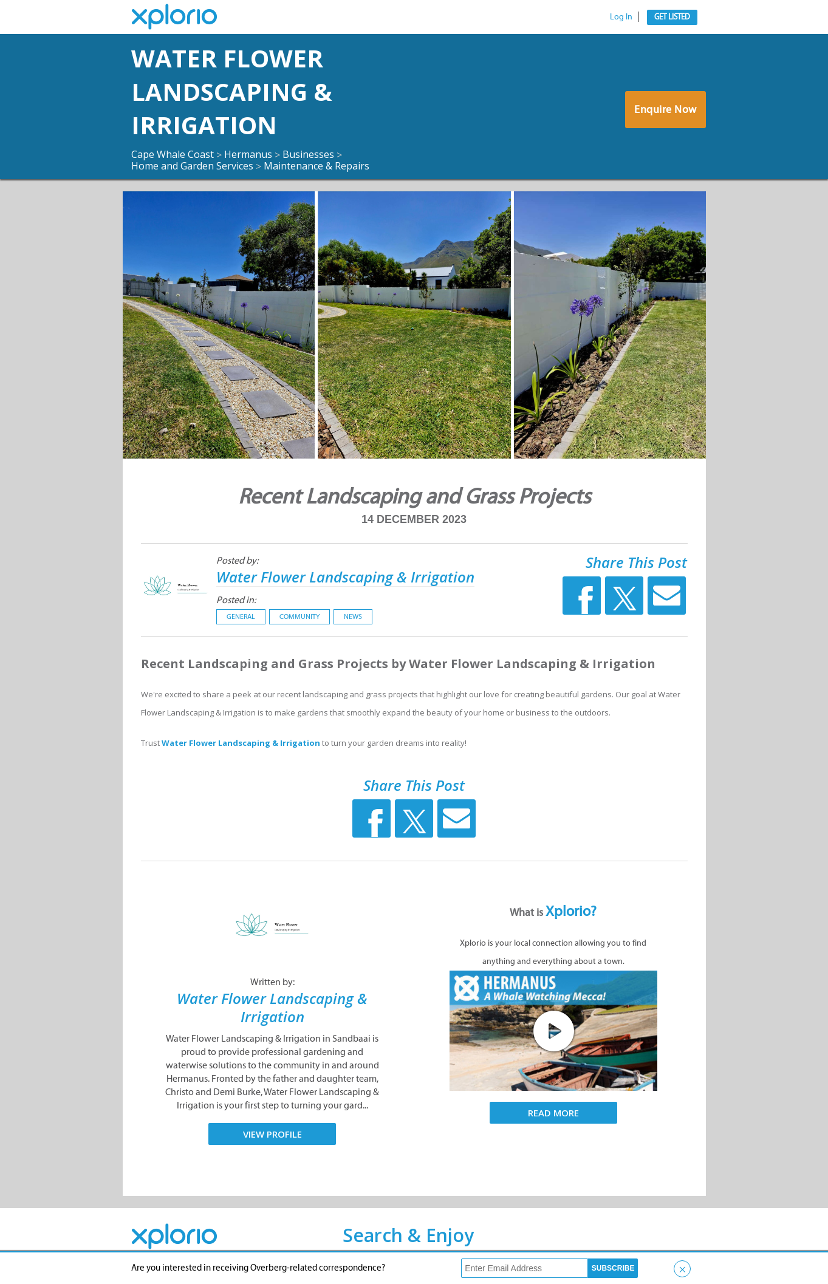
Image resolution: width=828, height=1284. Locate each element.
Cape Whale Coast (172, 154)
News (353, 616)
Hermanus (248, 154)
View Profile (272, 1134)
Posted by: (237, 560)
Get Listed (672, 16)
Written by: (272, 982)
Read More (553, 1113)
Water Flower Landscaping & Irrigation (231, 91)
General (241, 616)
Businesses (308, 154)
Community (299, 616)
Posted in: (236, 600)
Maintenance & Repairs (316, 165)
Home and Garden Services (192, 165)
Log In (621, 17)
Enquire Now (665, 109)
